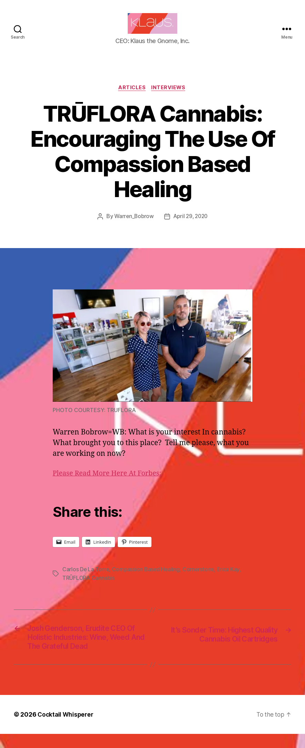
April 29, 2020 (191, 227)
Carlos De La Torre (85, 580)
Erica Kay (230, 580)
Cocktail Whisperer (66, 728)
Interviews (169, 98)
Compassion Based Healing (147, 580)
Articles (132, 98)
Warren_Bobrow (132, 227)
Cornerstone (201, 580)
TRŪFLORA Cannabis (88, 588)
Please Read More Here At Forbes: (110, 484)
